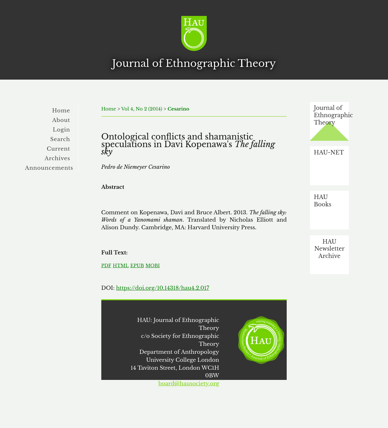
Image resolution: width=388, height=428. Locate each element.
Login (61, 129)
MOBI (153, 265)
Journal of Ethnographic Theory (331, 115)
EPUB (137, 265)
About (61, 120)
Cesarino (178, 109)
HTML (121, 265)
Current (58, 149)
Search (60, 139)
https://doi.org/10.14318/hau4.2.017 (162, 288)
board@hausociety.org (188, 383)
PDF (106, 265)
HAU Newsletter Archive (329, 249)
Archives (57, 158)
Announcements (49, 168)
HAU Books (322, 201)
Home (61, 110)
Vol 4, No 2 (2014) (141, 109)
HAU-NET (329, 152)
